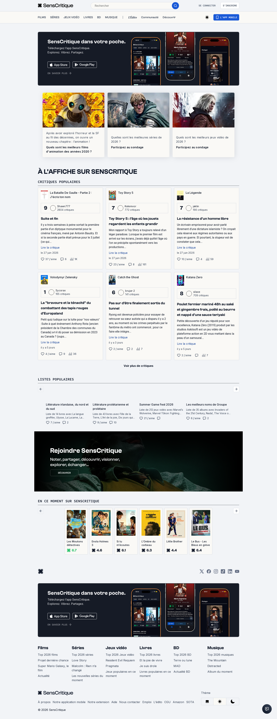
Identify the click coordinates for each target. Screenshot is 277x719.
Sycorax (61, 290)
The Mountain (216, 660)
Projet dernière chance (53, 660)
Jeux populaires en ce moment (121, 674)
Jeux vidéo (116, 647)
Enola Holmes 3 (100, 543)
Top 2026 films (48, 654)
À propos (44, 702)
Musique (215, 647)
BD (176, 647)
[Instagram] (216, 572)
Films (43, 647)
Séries (78, 647)
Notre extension (98, 702)
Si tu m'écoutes (123, 543)
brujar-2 (130, 290)
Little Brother (174, 541)
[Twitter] (202, 572)
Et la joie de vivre (151, 660)
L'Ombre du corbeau (148, 543)
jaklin (196, 206)
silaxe (196, 291)
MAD (176, 666)
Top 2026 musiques (220, 654)
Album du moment (219, 671)
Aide (114, 702)
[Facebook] (209, 572)
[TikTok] (223, 572)
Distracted (214, 666)
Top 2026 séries (82, 654)
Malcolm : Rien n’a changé (84, 668)
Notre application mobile (69, 702)
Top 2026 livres (150, 654)
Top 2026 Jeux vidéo (120, 654)
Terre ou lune (182, 660)
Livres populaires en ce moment (155, 674)
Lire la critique (50, 247)
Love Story (79, 660)
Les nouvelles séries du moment (87, 678)
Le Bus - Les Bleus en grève (200, 543)
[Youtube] (237, 572)
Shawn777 (63, 206)
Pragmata (112, 666)
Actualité (43, 676)
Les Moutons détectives (75, 543)
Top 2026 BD (182, 654)
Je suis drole (148, 666)
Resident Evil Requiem (120, 660)
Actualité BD (181, 671)
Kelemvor (130, 206)
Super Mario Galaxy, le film (53, 668)
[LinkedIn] (230, 572)
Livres (146, 647)
